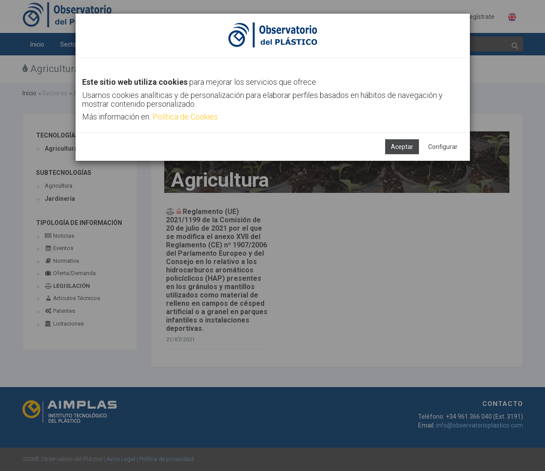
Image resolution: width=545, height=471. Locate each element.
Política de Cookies (185, 116)
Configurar (443, 146)
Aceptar (402, 146)
